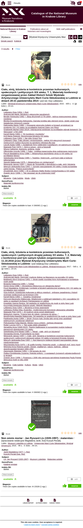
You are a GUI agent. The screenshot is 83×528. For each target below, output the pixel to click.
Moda (27, 178)
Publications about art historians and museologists (39, 30)
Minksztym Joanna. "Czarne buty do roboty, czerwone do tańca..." (31, 314)
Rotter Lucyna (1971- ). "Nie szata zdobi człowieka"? (26, 325)
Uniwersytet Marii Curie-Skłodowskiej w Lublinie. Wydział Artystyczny (37, 267)
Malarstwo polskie (54, 459)
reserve (74, 205)
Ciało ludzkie (17, 178)
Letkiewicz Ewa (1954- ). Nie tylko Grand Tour (23, 138)
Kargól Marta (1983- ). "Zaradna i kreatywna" (22, 297)
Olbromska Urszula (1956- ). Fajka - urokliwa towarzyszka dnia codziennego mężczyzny (40, 151)
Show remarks (8, 193)
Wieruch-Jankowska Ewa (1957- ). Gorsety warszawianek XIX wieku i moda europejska (40, 167)
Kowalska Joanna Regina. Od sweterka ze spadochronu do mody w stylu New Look (39, 303)
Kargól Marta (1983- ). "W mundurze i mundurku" (24, 134)
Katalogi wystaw (10, 464)
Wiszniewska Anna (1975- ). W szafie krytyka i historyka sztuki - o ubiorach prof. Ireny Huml (42, 345)
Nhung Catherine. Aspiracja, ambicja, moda (22, 149)
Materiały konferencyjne (14, 183)
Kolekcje (17, 41)
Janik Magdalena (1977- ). (17, 452)
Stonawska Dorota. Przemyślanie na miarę (21, 334)
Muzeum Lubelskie (38, 459)
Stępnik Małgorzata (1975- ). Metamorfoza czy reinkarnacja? (29, 162)
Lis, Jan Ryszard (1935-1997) (16, 459)
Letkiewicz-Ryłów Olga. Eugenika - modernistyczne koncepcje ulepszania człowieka (39, 310)
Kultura (28, 365)
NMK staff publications (65, 29)
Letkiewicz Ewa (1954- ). (16, 112)
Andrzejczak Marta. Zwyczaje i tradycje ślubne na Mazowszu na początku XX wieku (39, 277)
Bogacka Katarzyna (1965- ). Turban (19, 284)
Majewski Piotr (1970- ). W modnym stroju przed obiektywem (29, 312)
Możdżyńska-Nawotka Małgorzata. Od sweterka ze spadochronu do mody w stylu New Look (42, 316)
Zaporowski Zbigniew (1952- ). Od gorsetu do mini (25, 351)
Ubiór (33, 178)
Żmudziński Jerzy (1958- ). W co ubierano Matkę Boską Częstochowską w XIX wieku (39, 171)
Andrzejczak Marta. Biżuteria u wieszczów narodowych (27, 114)
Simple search (7, 41)
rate (80, 84)
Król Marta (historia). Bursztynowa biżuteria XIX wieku (26, 136)
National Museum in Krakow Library (13, 30)
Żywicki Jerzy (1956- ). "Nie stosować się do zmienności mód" (29, 173)
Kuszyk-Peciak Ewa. (14, 454)
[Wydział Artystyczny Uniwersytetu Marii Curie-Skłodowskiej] (33, 104)
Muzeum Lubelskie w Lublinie (20, 443)
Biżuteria (7, 178)
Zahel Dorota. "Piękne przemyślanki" (19, 169)
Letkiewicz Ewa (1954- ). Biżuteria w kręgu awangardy (26, 308)
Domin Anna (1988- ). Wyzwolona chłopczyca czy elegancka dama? (32, 286)
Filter (18, 49)
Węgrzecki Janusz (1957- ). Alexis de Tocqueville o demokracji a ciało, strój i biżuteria (39, 164)
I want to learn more (32, 525)
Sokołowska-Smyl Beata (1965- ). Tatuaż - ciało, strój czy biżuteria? (32, 331)
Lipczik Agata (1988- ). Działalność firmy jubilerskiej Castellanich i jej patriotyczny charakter (42, 145)
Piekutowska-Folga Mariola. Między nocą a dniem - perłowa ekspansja (33, 323)
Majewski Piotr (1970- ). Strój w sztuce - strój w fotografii (27, 147)
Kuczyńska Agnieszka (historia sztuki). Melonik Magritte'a (27, 305)
